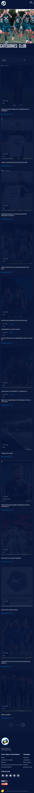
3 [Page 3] (19, 725)
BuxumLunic (25, 791)
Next (23, 725)
